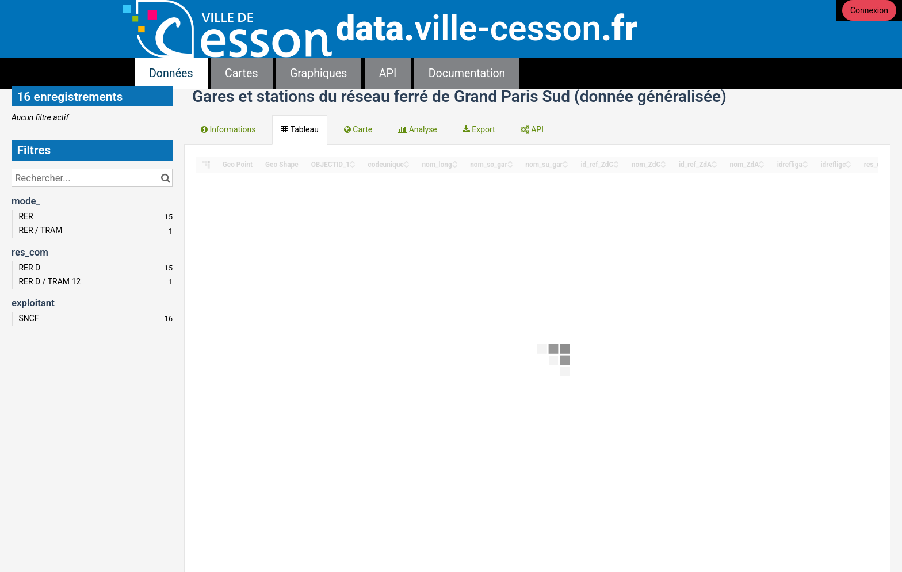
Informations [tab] (228, 129)
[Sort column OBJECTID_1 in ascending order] (353, 161)
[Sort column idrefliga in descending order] (805, 165)
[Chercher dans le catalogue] (165, 178)
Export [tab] (479, 129)
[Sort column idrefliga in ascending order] (805, 161)
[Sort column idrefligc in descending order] (848, 165)
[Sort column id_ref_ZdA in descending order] (714, 165)
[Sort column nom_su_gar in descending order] (565, 165)
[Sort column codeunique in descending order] (407, 165)
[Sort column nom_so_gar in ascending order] (510, 161)
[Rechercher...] (92, 178)
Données (171, 73)
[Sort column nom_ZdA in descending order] (762, 165)
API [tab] (532, 129)
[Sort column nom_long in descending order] (455, 165)
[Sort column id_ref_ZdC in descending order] (616, 165)
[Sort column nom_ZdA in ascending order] (762, 161)
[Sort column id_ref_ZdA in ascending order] (714, 161)
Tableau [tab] (299, 129)
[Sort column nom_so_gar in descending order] (510, 165)
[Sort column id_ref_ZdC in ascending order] (616, 161)
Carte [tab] (358, 129)
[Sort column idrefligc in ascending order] (848, 161)
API (387, 73)
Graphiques (318, 73)
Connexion (869, 10)
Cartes (241, 73)
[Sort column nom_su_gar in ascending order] (565, 161)
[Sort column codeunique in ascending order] (407, 161)
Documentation (467, 73)
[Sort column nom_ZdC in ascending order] (663, 161)
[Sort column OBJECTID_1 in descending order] (353, 165)
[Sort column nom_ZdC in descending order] (663, 165)
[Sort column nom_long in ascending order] (455, 161)
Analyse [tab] (417, 129)
